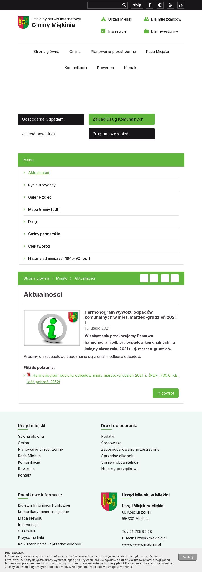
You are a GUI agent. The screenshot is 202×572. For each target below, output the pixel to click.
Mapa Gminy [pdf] (44, 209)
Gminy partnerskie (44, 234)
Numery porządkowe (120, 468)
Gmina (75, 51)
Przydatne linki (31, 537)
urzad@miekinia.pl (151, 538)
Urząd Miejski (120, 19)
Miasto (62, 278)
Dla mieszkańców (166, 19)
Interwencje (28, 524)
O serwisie (27, 531)
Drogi (33, 221)
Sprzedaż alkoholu (117, 455)
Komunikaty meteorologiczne (43, 511)
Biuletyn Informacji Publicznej (44, 505)
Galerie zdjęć (39, 197)
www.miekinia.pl (147, 544)
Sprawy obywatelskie (120, 462)
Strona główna (46, 51)
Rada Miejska (157, 51)
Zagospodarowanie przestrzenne (130, 449)
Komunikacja (76, 67)
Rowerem (105, 67)
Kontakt (130, 67)
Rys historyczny (42, 185)
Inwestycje (117, 31)
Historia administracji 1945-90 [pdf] (59, 258)
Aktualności (38, 172)
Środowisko (111, 442)
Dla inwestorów (164, 31)
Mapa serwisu (30, 518)
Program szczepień (110, 134)
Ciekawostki (39, 246)
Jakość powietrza (38, 134)
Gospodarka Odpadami (43, 119)
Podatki (107, 436)
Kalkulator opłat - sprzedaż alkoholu (50, 544)
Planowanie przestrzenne (113, 51)
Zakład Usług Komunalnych (118, 119)
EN (180, 5)
